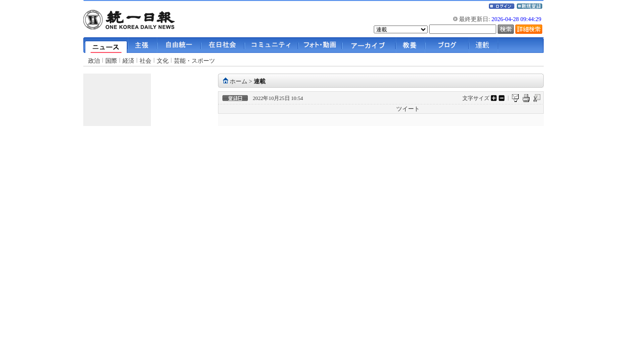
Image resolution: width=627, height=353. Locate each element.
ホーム (238, 81)
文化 (163, 60)
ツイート (408, 108)
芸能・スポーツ (194, 60)
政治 (94, 60)
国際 (111, 60)
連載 (259, 81)
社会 (145, 60)
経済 (128, 60)
